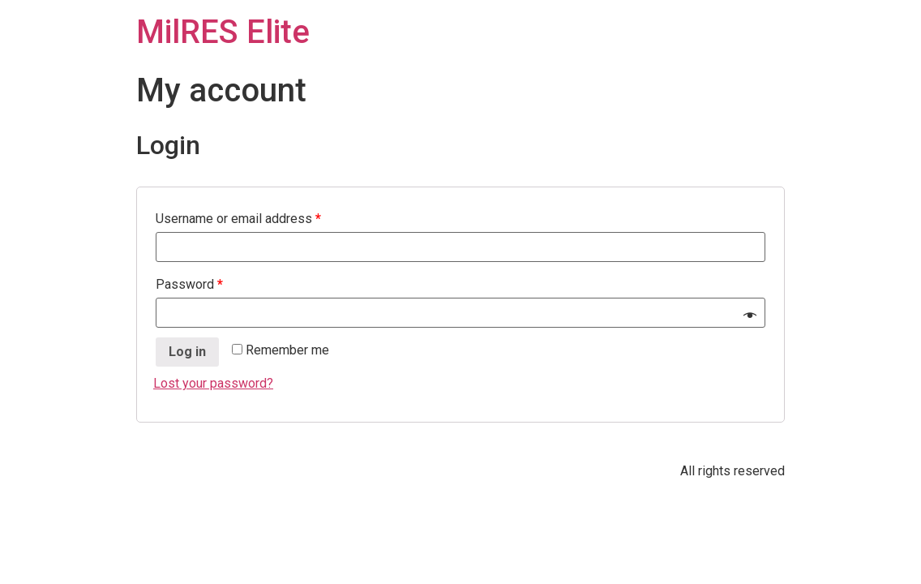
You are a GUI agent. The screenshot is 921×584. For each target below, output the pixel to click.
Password (189, 284)
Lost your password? (213, 383)
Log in (187, 351)
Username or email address (238, 218)
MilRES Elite (223, 32)
